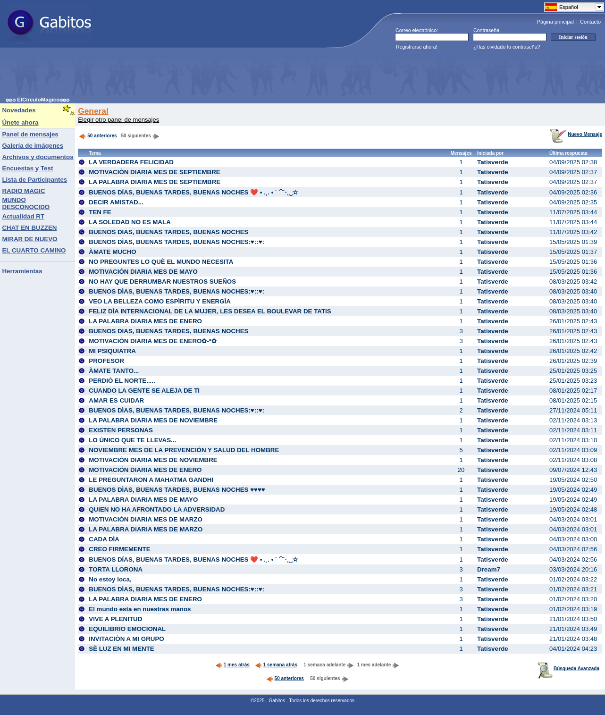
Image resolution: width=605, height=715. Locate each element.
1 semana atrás (276, 664)
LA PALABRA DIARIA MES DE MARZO (145, 529)
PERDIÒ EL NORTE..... (122, 380)
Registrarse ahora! (416, 47)
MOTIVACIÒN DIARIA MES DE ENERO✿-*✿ (153, 341)
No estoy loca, (110, 579)
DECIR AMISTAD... (116, 202)
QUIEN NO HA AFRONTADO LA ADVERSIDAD (157, 509)
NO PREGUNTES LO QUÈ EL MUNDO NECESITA (161, 261)
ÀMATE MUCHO (112, 251)
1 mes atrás (232, 664)
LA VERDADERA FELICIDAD (131, 162)
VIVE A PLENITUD (115, 618)
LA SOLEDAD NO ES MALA (130, 222)
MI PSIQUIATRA (112, 350)
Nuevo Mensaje (576, 134)
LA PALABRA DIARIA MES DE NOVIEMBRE (153, 420)
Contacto (590, 22)
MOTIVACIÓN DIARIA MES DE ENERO (145, 469)
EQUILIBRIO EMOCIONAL (127, 628)
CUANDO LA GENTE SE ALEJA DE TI (144, 390)
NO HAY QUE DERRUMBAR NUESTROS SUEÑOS (162, 281)
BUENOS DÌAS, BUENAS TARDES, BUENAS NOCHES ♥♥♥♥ (177, 489)
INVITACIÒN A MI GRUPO (126, 638)
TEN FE (100, 212)
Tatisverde (492, 162)
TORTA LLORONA (116, 569)
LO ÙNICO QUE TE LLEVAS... (132, 440)
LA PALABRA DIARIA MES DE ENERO (145, 321)
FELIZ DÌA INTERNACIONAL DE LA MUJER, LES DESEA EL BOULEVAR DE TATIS (210, 311)
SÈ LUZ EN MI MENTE (121, 648)
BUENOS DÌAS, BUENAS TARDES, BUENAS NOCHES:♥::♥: (176, 241)
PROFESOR (106, 360)
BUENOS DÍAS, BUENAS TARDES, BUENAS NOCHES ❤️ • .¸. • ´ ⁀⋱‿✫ (193, 192)
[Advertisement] (177, 75)
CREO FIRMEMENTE (119, 549)
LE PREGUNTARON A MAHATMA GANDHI (151, 479)
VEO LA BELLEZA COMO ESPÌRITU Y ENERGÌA (160, 301)
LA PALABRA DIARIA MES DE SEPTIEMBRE (154, 181)
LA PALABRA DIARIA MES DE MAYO (143, 499)
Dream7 (488, 569)
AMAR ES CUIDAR (116, 400)
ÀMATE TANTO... (114, 370)
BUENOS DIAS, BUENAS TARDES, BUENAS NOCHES (168, 232)
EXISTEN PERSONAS (121, 430)
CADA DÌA (104, 539)
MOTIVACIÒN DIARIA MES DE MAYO (143, 271)
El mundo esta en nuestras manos (140, 609)
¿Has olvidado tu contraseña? (506, 47)
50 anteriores (98, 135)
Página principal (555, 22)
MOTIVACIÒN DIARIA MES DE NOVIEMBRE (153, 459)
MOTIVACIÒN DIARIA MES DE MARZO (145, 519)
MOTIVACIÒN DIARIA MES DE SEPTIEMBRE (154, 172)
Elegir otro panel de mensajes (118, 119)
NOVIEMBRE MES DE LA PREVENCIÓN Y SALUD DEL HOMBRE (184, 450)
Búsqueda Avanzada (568, 668)
